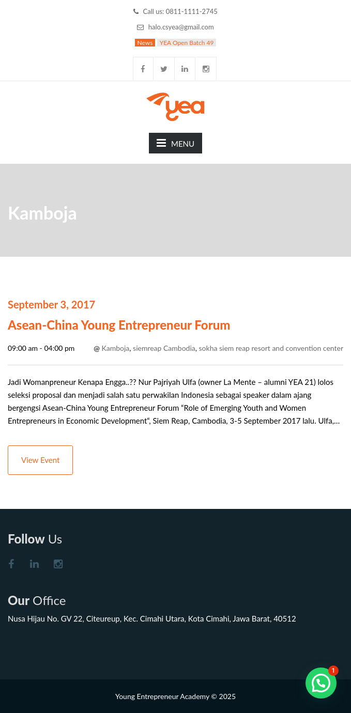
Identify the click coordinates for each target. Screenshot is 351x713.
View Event (40, 459)
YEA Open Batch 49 (187, 43)
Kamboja (116, 348)
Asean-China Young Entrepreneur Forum (119, 324)
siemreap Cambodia (164, 348)
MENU (175, 142)
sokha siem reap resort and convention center (271, 348)
